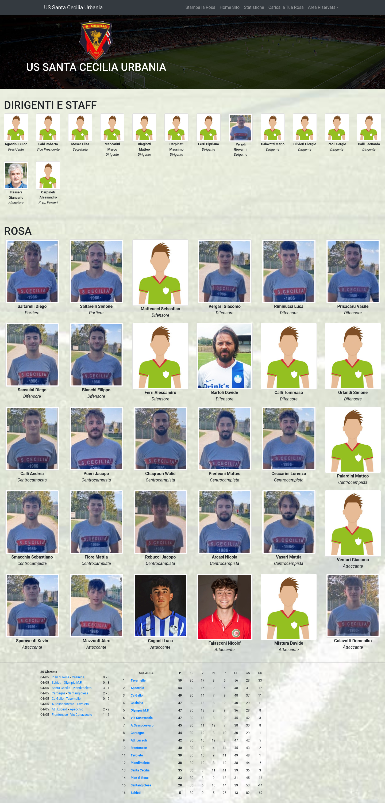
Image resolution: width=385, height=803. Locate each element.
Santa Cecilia (61, 688)
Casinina (78, 677)
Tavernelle (73, 699)
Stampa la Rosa (200, 7)
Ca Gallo (58, 699)
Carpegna (58, 693)
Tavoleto (83, 704)
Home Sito (230, 7)
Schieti (56, 683)
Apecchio (76, 709)
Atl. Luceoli (59, 709)
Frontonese (60, 715)
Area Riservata (322, 7)
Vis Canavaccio (81, 715)
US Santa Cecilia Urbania (73, 7)
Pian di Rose (60, 677)
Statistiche (254, 7)
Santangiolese (78, 693)
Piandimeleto (82, 688)
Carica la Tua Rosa (286, 7)
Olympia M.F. (73, 683)
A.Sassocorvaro (63, 704)
